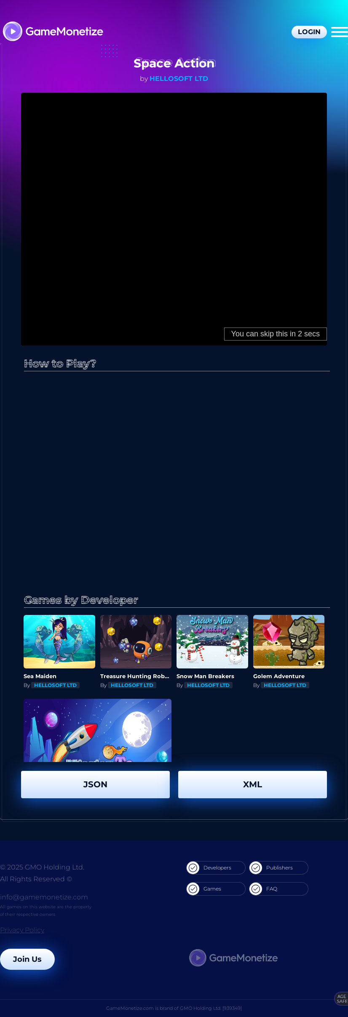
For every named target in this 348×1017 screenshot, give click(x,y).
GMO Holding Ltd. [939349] (211, 1008)
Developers (209, 867)
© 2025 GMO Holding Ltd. (42, 867)
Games (204, 889)
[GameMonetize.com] (52, 32)
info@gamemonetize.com (44, 897)
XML (252, 784)
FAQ (263, 889)
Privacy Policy (22, 930)
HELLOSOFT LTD (179, 79)
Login (309, 32)
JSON (95, 784)
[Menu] (339, 32)
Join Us (27, 959)
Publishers (271, 867)
